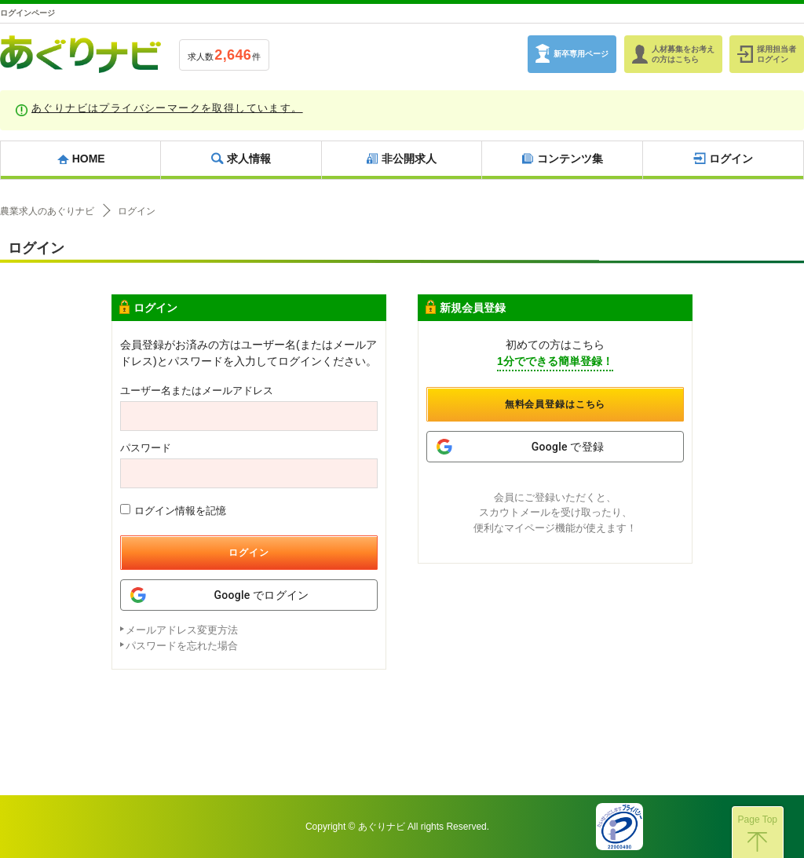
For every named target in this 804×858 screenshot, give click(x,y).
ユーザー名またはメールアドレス (196, 390)
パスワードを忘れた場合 (182, 646)
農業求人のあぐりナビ (47, 211)
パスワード (145, 448)
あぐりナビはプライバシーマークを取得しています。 (167, 108)
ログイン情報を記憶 (173, 510)
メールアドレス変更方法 (182, 630)
